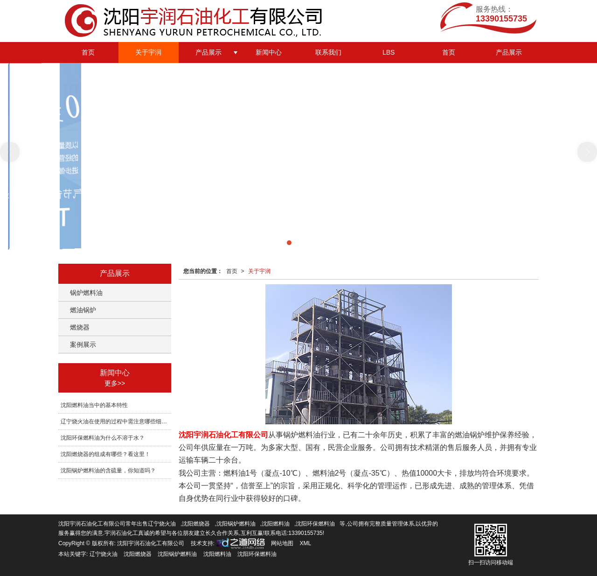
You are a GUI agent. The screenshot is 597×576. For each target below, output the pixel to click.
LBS (388, 52)
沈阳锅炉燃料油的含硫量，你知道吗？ (108, 470)
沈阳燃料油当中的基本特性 (94, 405)
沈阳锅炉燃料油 (236, 523)
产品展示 (208, 52)
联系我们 (328, 52)
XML (306, 543)
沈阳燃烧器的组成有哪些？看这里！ (105, 454)
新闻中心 (269, 52)
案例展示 (83, 344)
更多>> (114, 383)
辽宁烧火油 (162, 523)
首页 (88, 52)
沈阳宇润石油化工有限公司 (150, 543)
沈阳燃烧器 (196, 523)
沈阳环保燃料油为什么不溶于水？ (103, 438)
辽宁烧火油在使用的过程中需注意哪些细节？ (116, 421)
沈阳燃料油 (276, 523)
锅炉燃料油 (86, 292)
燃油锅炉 (83, 310)
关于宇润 (148, 52)
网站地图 (282, 543)
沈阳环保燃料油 (315, 523)
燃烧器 (80, 327)
